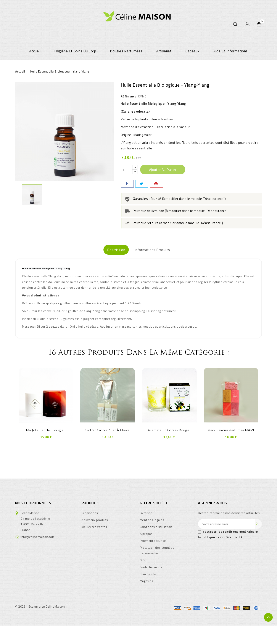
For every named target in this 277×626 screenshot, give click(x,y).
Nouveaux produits (95, 520)
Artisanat (164, 51)
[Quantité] (126, 169)
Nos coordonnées (33, 503)
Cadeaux (192, 51)
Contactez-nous (151, 567)
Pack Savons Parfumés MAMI (231, 430)
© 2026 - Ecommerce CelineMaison (40, 607)
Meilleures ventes (94, 527)
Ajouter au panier (163, 169)
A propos (146, 534)
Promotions (90, 513)
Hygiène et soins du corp (75, 51)
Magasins (146, 581)
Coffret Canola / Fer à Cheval (107, 430)
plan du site (148, 574)
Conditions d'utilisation (156, 527)
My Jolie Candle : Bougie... (46, 430)
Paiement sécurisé (153, 541)
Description (111, 249)
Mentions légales (152, 520)
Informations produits (158, 249)
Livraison (146, 513)
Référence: (129, 96)
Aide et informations (230, 51)
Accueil (34, 51)
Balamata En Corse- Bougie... (169, 430)
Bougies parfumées (126, 51)
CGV (142, 560)
